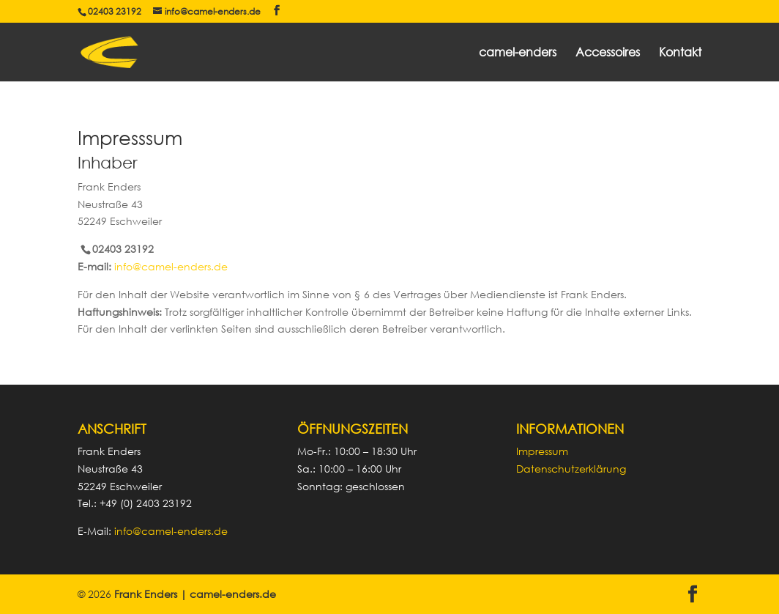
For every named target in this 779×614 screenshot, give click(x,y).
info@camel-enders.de (171, 266)
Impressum (542, 451)
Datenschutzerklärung (571, 468)
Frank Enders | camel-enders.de (195, 594)
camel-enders (517, 53)
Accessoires (607, 53)
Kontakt (680, 53)
